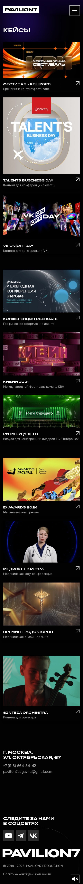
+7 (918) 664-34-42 (19, 765)
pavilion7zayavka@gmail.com (27, 771)
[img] (8, 835)
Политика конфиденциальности (27, 874)
